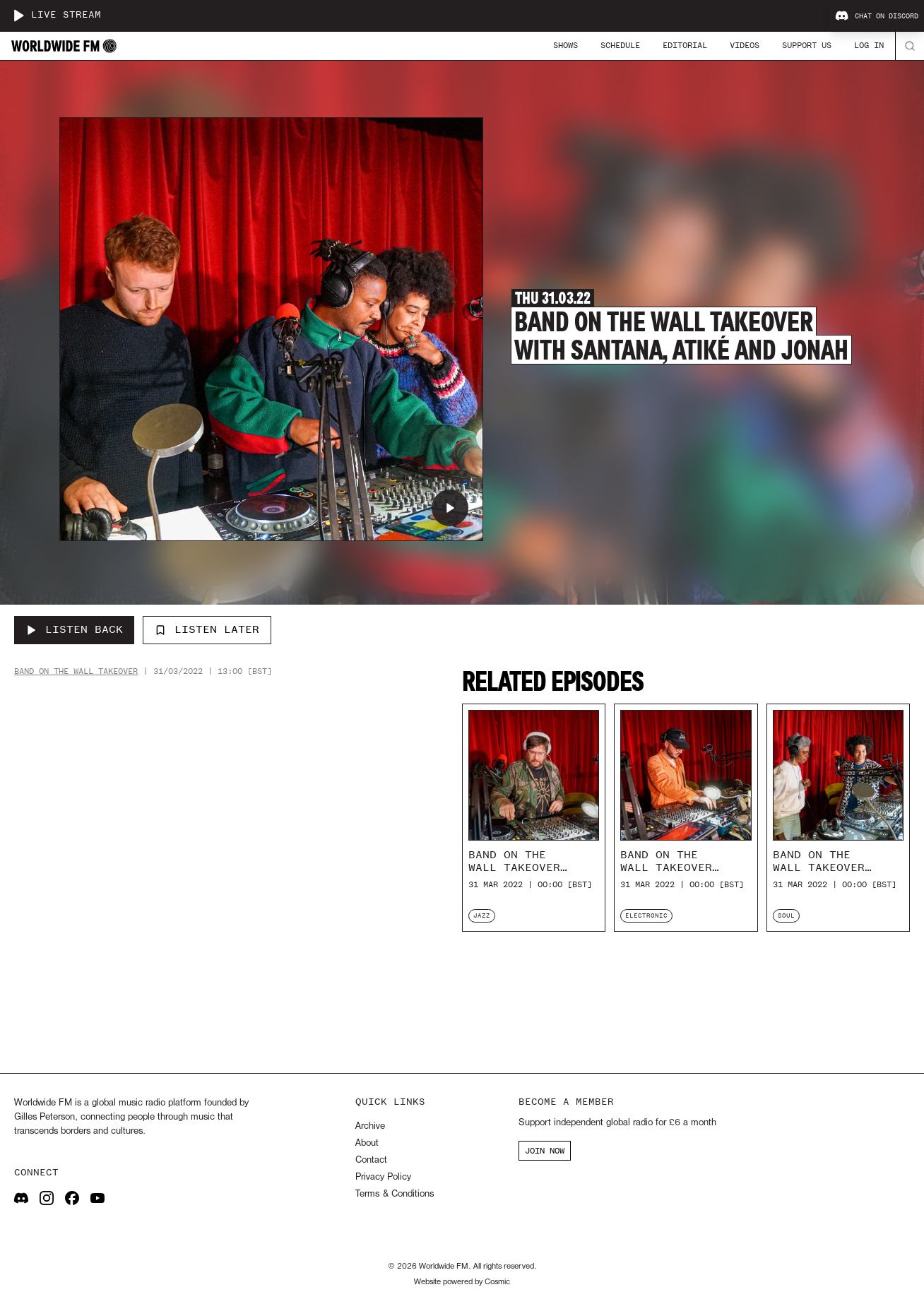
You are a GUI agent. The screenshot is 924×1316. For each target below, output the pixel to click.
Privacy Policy (383, 1177)
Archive (370, 1126)
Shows (565, 45)
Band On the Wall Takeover (76, 671)
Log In (869, 45)
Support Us (806, 45)
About (367, 1143)
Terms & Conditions (394, 1194)
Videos (744, 45)
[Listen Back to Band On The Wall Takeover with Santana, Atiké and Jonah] (74, 630)
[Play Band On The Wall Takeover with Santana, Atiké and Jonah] (450, 508)
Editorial (685, 45)
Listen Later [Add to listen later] (207, 629)
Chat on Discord (876, 16)
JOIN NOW (544, 1151)
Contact (371, 1160)
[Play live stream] (18, 15)
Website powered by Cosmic (462, 1282)
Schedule (620, 45)
